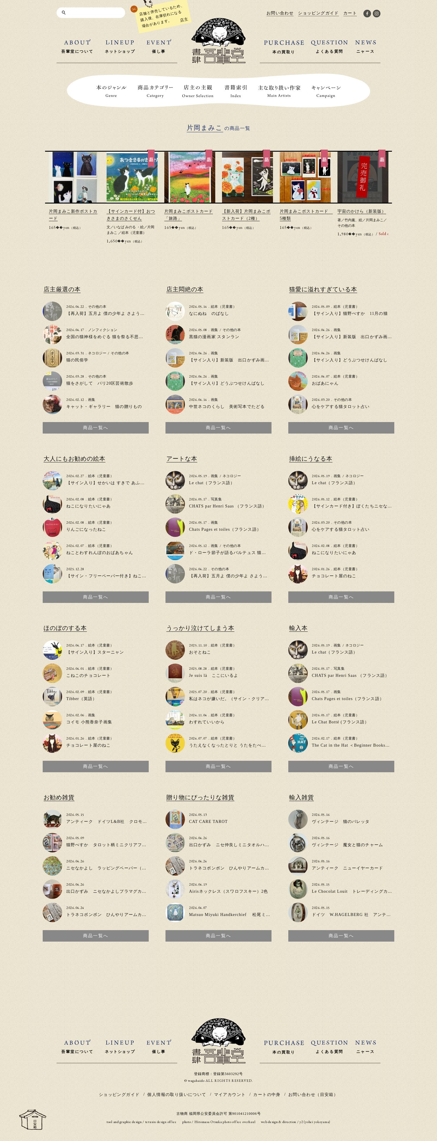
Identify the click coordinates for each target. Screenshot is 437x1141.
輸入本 (298, 628)
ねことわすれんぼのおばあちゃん (99, 552)
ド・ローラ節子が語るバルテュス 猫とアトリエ (236, 552)
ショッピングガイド (119, 1094)
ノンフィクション (102, 330)
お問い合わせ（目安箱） (313, 1094)
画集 (91, 399)
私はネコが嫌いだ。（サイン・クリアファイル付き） (242, 699)
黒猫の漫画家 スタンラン (214, 337)
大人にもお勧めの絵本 (74, 458)
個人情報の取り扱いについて (176, 1094)
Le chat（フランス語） (212, 483)
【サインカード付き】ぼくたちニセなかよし (356, 506)
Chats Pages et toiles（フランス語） (225, 529)
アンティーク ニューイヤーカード (347, 868)
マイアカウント (230, 1094)
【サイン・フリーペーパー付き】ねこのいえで (113, 576)
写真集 (216, 499)
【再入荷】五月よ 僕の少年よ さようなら (107, 313)
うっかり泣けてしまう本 (200, 628)
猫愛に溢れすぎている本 (323, 289)
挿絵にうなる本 (310, 458)
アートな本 (181, 458)
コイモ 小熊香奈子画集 (89, 722)
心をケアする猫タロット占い (341, 406)
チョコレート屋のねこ (334, 576)
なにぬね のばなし (209, 313)
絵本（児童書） (134, 233)
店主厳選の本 (62, 289)
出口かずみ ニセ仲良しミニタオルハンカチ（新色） (242, 845)
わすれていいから (207, 722)
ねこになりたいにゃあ (88, 506)
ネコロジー (97, 353)
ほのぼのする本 (65, 628)
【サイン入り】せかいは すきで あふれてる (110, 483)
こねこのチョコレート (88, 675)
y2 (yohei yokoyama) (314, 1121)
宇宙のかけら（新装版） (361, 211)
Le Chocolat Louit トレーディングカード (354, 891)
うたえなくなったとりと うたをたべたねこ (232, 745)
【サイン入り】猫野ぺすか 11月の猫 (350, 313)
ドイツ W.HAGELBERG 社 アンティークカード (362, 914)
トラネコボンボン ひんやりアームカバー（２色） (117, 914)
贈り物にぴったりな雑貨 (200, 797)
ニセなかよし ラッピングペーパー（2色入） (112, 868)
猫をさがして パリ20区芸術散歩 (99, 383)
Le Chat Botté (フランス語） (340, 722)
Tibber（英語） (81, 699)
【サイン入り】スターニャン (95, 652)
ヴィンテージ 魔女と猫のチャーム (347, 845)
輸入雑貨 (301, 797)
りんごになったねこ (86, 529)
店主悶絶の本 (184, 289)
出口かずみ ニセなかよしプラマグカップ (108, 891)
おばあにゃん (325, 383)
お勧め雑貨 (59, 797)
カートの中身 (266, 1094)
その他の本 (346, 226)
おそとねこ (200, 652)
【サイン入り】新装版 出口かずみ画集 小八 (236, 360)
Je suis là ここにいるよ (214, 675)
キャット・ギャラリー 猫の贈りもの (104, 406)
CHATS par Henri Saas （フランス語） (227, 506)
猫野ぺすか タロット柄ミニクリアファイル (110, 845)
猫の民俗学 (77, 360)
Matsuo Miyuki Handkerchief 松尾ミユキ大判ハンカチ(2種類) (252, 914)
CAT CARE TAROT (208, 821)
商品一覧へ (95, 427)
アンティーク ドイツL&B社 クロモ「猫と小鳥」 (117, 821)
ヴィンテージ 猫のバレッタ (341, 821)
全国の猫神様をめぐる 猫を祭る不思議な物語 (111, 337)
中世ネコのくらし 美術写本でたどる (227, 406)
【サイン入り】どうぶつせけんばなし (227, 383)
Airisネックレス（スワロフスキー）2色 (228, 891)
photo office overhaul (239, 1121)
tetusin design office (161, 1121)
